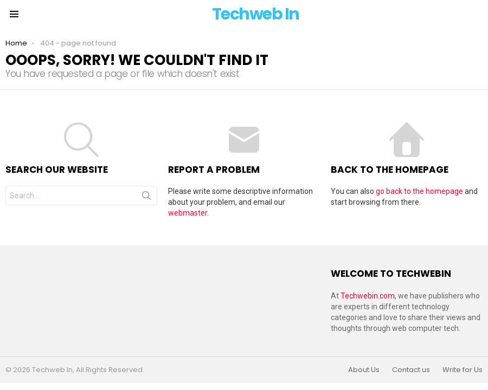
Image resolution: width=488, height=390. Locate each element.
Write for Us (462, 370)
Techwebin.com (368, 295)
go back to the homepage (419, 191)
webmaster (187, 213)
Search (146, 198)
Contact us (411, 370)
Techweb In (255, 14)
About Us (364, 370)
